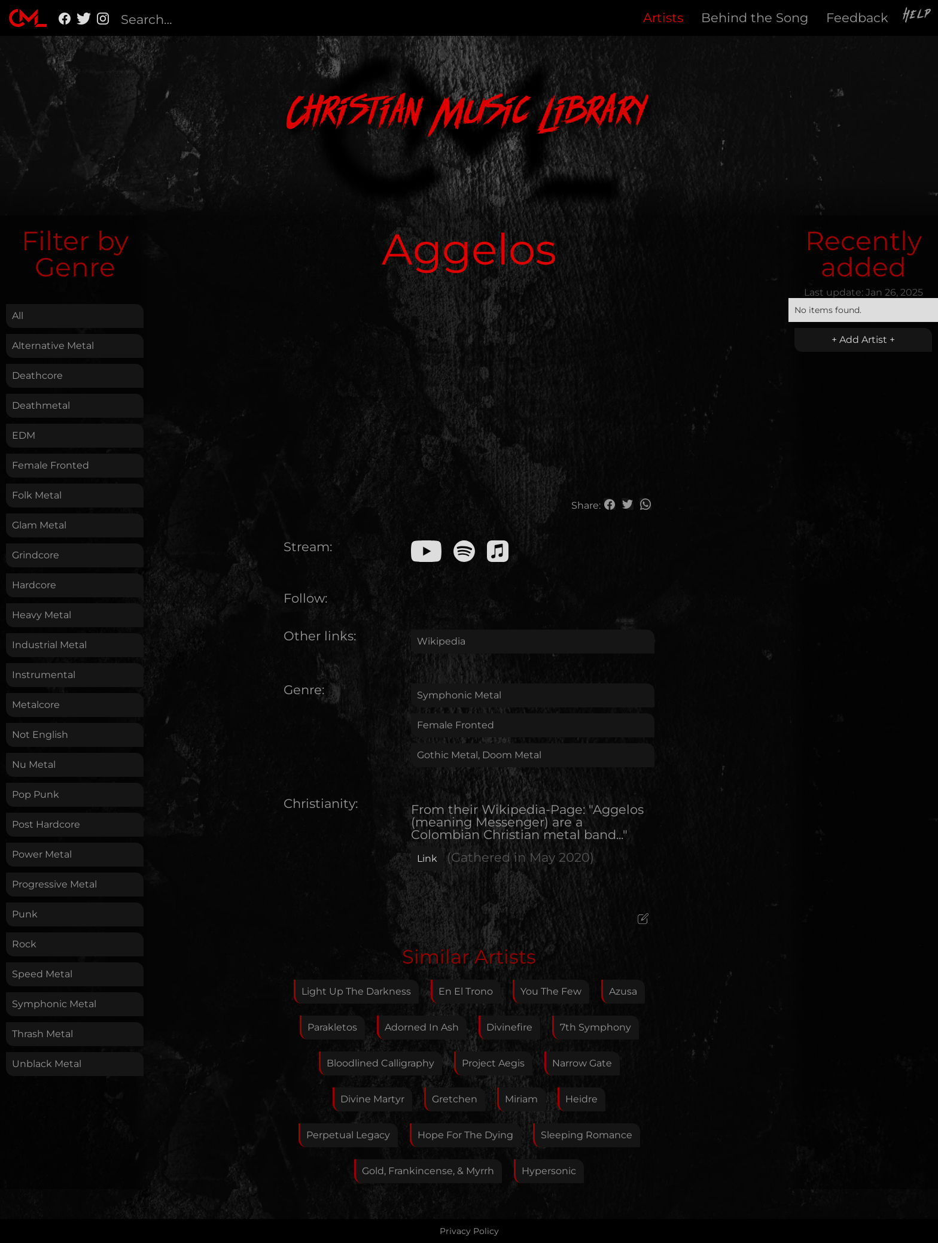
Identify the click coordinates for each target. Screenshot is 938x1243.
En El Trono (465, 991)
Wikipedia (441, 641)
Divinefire (509, 1027)
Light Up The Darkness (356, 991)
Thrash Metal (42, 1034)
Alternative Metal (53, 345)
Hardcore (34, 585)
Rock (24, 944)
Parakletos (332, 1027)
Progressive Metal (54, 884)
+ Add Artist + (863, 339)
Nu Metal (34, 764)
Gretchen (454, 1099)
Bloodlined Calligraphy (380, 1063)
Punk (25, 914)
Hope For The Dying (465, 1135)
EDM (23, 435)
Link (427, 858)
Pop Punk (35, 794)
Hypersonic (549, 1171)
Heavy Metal (41, 615)
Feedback (857, 17)
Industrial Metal (49, 645)
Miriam (521, 1099)
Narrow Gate (582, 1063)
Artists (663, 17)
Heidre (581, 1099)
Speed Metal (42, 974)
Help (917, 16)
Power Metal (42, 854)
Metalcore (36, 704)
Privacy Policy (469, 1231)
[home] (28, 18)
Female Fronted (50, 465)
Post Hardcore (46, 824)
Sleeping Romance (586, 1135)
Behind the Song (754, 17)
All (17, 315)
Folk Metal (37, 495)
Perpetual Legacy (348, 1135)
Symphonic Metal (54, 1004)
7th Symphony (595, 1027)
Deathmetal (41, 405)
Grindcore (35, 555)
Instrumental (43, 674)
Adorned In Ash (422, 1027)
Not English (40, 734)
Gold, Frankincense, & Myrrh (428, 1171)
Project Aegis (493, 1063)
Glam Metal (39, 525)
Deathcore (37, 375)
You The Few (550, 991)
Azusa (623, 991)
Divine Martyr (372, 1099)
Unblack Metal (46, 1063)
